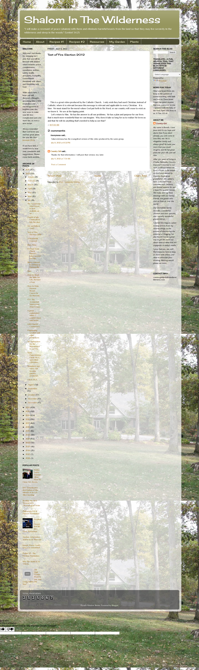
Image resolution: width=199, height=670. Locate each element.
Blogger (115, 605)
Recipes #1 (57, 41)
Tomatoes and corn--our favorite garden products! (33, 371)
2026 (28, 458)
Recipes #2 (77, 41)
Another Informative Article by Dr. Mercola (32, 538)
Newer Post (55, 175)
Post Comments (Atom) (69, 182)
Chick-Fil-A (32, 380)
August (31, 385)
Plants (134, 41)
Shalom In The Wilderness (92, 20)
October (32, 395)
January (31, 177)
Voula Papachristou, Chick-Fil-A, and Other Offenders (34, 357)
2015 (28, 415)
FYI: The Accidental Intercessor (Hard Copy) (33, 303)
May (30, 192)
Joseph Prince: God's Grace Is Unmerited (31, 546)
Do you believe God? (33, 227)
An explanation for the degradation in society (33, 345)
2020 (28, 435)
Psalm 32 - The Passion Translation (31, 554)
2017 (28, 423)
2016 (28, 419)
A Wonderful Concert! (32, 239)
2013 (28, 407)
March (31, 185)
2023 (28, 446)
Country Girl (55, 151)
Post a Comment (58, 164)
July (29, 200)
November (32, 399)
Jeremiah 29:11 (28, 140)
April (30, 188)
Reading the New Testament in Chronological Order (31, 503)
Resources (97, 41)
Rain (29, 271)
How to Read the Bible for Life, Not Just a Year (33, 278)
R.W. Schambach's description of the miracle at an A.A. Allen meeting (30, 491)
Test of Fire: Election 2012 (34, 233)
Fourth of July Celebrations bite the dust (33, 219)
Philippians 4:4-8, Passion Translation (31, 512)
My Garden (117, 41)
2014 (28, 411)
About (40, 41)
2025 (28, 454)
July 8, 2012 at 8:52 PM (60, 143)
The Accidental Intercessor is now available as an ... (33, 208)
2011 (28, 170)
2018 (28, 427)
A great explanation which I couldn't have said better (34, 315)
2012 (28, 173)
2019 (28, 431)
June (30, 196)
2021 (28, 439)
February (32, 181)
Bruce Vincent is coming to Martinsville (33, 264)
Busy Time (31, 245)
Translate (160, 81)
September (32, 388)
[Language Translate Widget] (167, 74)
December (32, 402)
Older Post (140, 175)
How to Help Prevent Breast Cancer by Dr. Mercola (33, 291)
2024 (28, 450)
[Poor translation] (10, 629)
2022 (28, 443)
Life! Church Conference (33, 325)
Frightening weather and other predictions (33, 334)
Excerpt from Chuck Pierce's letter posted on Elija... (33, 253)
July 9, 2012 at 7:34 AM (60, 159)
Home (27, 41)
